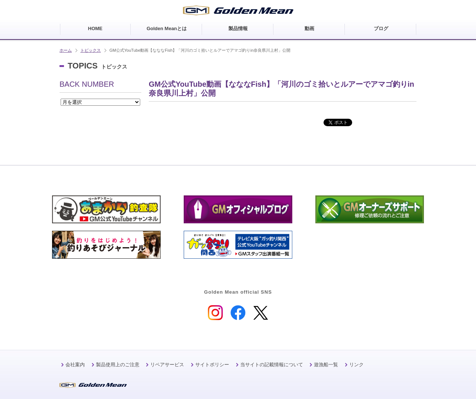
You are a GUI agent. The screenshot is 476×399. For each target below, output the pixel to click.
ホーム (66, 50)
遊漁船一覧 (326, 364)
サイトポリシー (212, 364)
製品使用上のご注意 (117, 364)
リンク (356, 364)
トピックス (90, 50)
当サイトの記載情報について (271, 364)
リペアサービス (167, 364)
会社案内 (75, 364)
